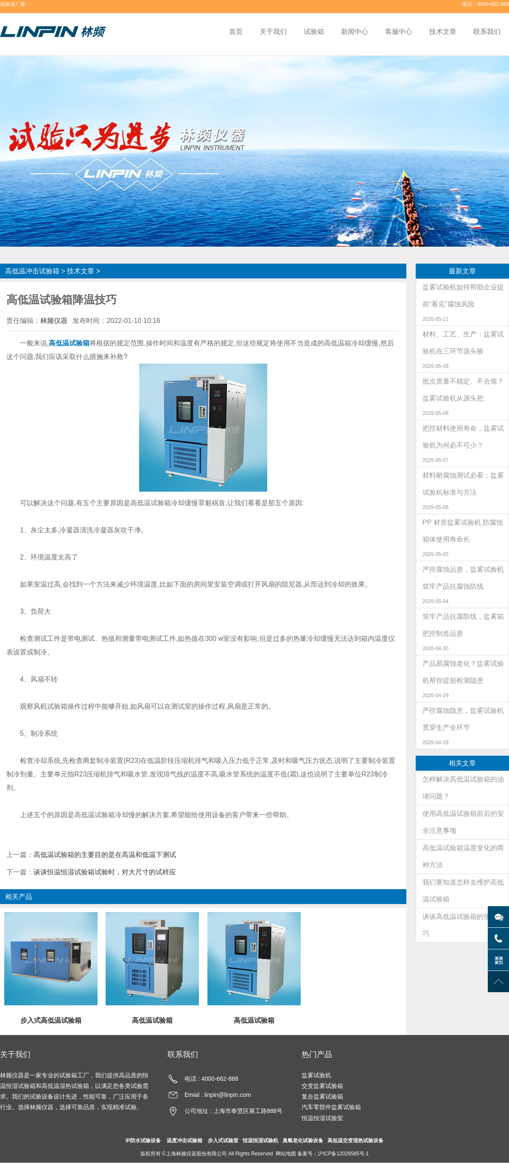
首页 (236, 31)
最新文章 (462, 271)
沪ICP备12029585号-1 (343, 1154)
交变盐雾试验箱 (322, 1085)
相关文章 (462, 763)
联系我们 (487, 31)
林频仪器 (53, 320)
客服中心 (398, 31)
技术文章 (442, 31)
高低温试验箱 (69, 343)
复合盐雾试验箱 (322, 1096)
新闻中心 (354, 31)
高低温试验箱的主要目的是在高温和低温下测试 (105, 854)
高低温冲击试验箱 (32, 271)
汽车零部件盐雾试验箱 (331, 1107)
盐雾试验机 (316, 1075)
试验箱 (314, 31)
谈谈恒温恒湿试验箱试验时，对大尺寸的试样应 (105, 872)
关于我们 (273, 31)
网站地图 (286, 1154)
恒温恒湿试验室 (322, 1118)
